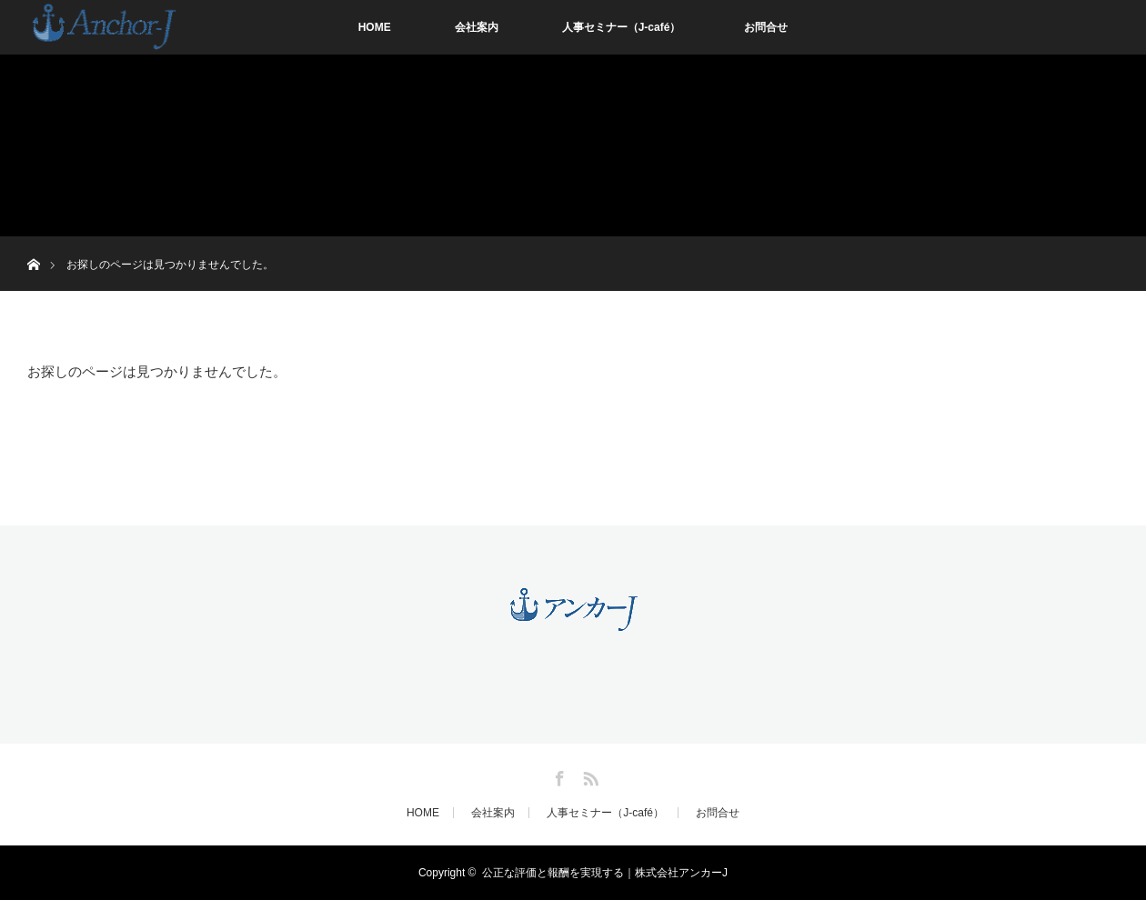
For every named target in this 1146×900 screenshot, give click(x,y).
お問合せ (766, 27)
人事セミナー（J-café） (621, 27)
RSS (588, 775)
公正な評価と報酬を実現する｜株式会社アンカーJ (605, 872)
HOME (374, 27)
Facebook (557, 775)
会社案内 (476, 27)
